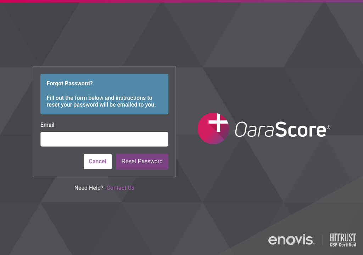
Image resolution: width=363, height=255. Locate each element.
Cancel (97, 161)
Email (47, 124)
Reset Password (142, 161)
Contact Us (120, 188)
